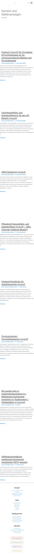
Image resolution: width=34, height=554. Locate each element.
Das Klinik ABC (17, 532)
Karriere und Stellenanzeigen (7, 63)
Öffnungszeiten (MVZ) (17, 494)
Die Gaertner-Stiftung (17, 520)
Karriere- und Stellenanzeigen (17, 529)
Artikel (2, 286)
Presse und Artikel (17, 531)
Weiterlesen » (3, 80)
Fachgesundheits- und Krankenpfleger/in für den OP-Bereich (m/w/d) (15, 115)
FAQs (17, 508)
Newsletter (17, 504)
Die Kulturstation (17, 519)
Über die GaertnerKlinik (17, 490)
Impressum (17, 505)
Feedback (17, 491)
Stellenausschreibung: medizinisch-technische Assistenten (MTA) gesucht (14, 459)
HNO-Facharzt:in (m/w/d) (13, 172)
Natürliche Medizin (17, 517)
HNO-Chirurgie (17, 516)
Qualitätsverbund (17, 502)
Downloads (17, 509)
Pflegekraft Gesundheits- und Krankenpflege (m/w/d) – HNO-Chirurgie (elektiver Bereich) (16, 227)
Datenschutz (17, 506)
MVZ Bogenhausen (17, 521)
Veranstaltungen (17, 528)
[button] (14, 3)
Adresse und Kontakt (17, 493)
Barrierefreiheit (17, 495)
